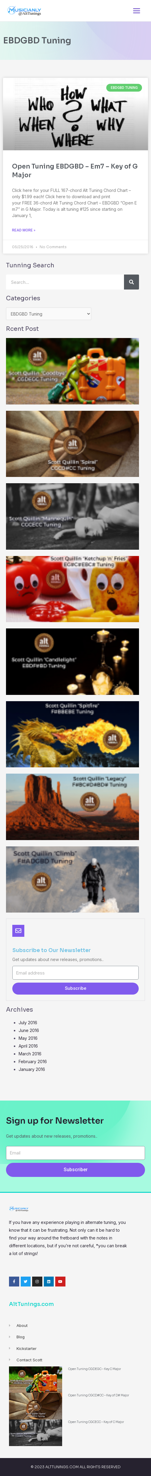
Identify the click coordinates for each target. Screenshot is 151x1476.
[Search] (131, 282)
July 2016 (28, 1022)
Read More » (23, 230)
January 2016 (32, 1069)
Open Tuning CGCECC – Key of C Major (96, 1422)
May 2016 (28, 1038)
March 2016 (30, 1053)
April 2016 (28, 1045)
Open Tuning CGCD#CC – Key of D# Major (98, 1395)
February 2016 (33, 1061)
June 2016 (29, 1030)
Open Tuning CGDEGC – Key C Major (94, 1369)
